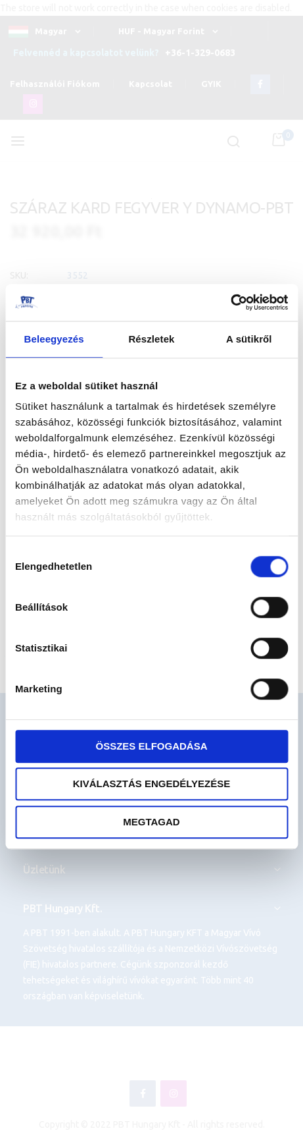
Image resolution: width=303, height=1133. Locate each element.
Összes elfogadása (151, 746)
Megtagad (151, 821)
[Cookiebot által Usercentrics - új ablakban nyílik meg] (230, 302)
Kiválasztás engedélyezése (152, 783)
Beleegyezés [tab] (54, 339)
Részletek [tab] (151, 339)
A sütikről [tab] (249, 339)
